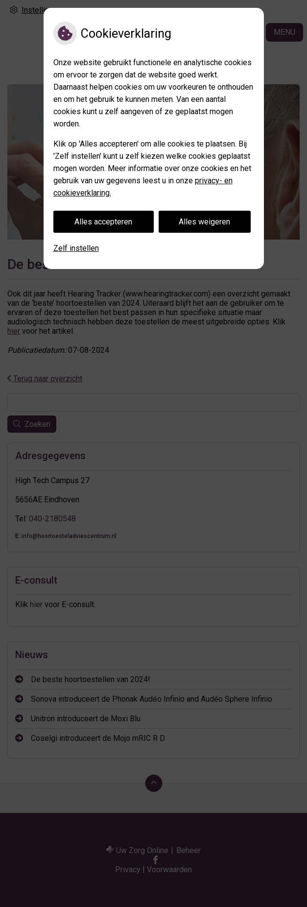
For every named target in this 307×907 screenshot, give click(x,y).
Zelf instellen (76, 248)
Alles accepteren (103, 221)
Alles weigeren (204, 221)
